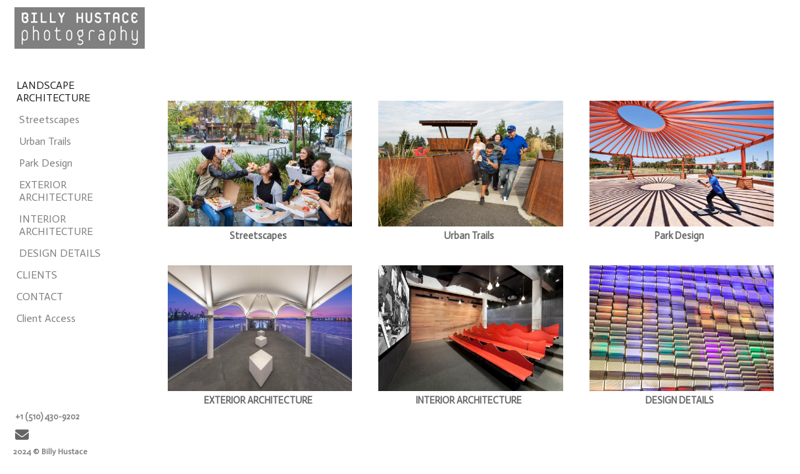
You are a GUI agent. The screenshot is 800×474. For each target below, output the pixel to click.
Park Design (45, 163)
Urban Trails (45, 141)
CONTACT (39, 296)
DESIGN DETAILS (60, 253)
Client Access (46, 318)
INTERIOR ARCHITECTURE (56, 225)
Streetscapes (49, 119)
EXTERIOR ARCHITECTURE (56, 190)
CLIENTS (36, 275)
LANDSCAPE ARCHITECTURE (53, 91)
